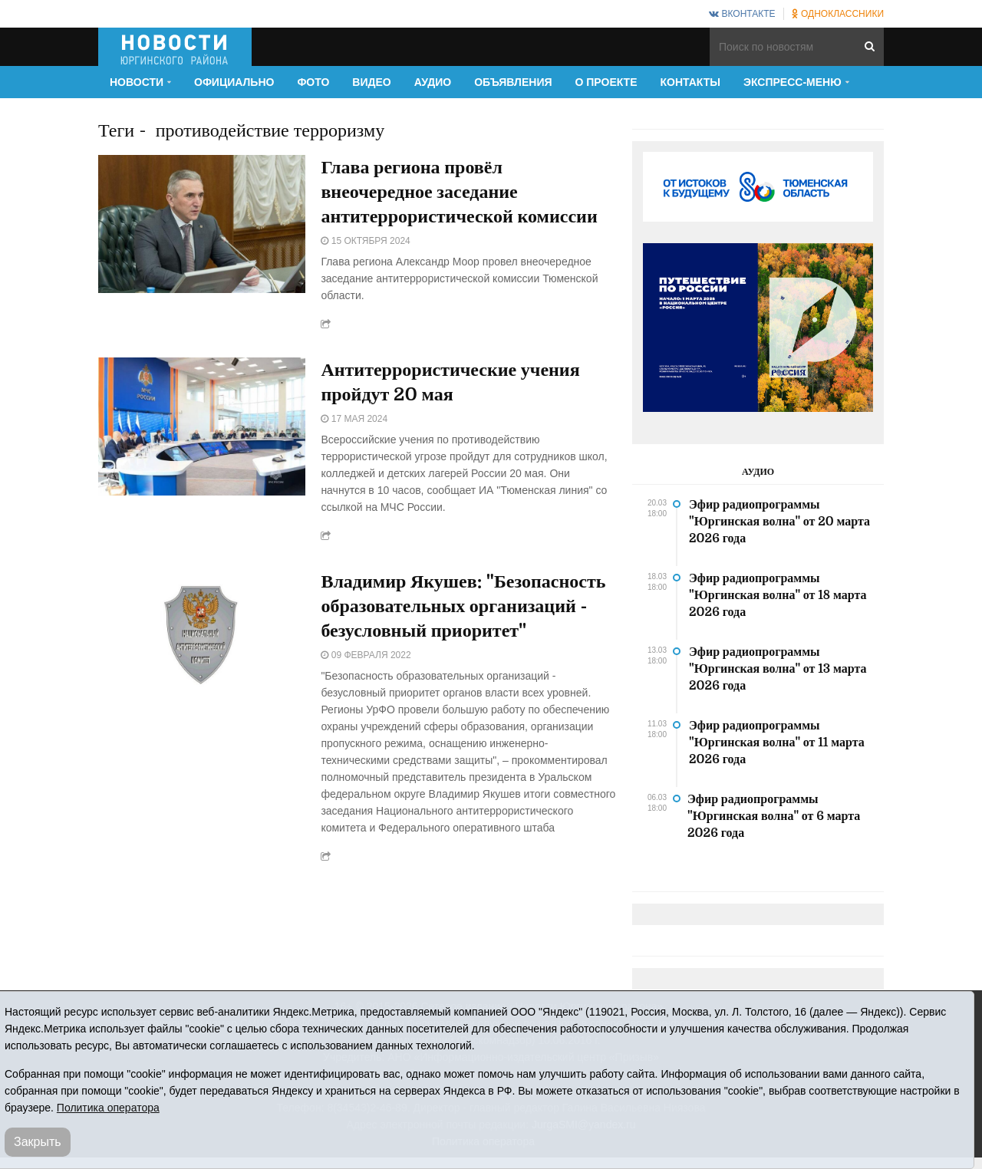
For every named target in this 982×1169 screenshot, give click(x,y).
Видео (371, 82)
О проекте (606, 82)
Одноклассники (838, 13)
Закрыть (37, 1141)
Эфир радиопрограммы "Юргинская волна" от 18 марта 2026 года (777, 595)
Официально (234, 82)
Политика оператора (108, 1107)
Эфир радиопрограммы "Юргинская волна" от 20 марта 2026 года (779, 521)
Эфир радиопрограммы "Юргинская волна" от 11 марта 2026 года (777, 742)
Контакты (690, 82)
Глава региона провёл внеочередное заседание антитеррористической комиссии (459, 191)
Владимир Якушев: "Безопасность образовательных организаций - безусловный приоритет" (463, 606)
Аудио (433, 82)
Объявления (513, 82)
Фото (313, 82)
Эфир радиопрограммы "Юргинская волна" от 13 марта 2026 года (778, 669)
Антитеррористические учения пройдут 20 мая (450, 382)
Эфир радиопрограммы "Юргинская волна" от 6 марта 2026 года (773, 816)
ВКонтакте (742, 13)
